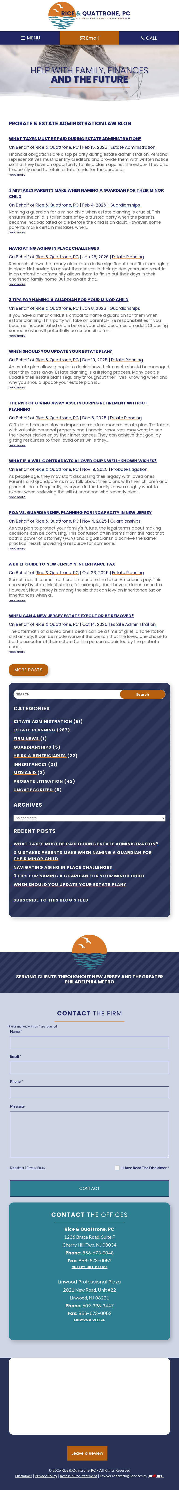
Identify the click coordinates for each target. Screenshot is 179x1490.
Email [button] (92, 38)
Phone (16, 1081)
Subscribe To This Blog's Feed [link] (51, 900)
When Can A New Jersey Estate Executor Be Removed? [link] (71, 616)
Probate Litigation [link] (129, 469)
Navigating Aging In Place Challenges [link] (54, 248)
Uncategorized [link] (34, 790)
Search (142, 694)
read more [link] (17, 174)
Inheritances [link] (31, 764)
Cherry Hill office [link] (89, 1267)
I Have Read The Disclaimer (145, 1167)
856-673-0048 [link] (98, 1252)
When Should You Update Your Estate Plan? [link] (60, 351)
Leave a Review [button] (87, 1453)
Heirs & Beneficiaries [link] (40, 756)
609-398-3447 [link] (98, 1305)
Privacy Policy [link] (36, 1168)
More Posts (28, 670)
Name (16, 1031)
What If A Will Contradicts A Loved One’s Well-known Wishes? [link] (83, 461)
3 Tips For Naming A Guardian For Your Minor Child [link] (68, 300)
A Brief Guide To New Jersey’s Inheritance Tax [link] (62, 564)
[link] (89, 15)
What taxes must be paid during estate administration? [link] (75, 139)
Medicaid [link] (25, 773)
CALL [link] (151, 38)
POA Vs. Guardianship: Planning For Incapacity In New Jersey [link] (80, 512)
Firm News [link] (27, 738)
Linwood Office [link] (89, 1320)
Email (15, 1056)
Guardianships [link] (125, 205)
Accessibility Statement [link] (78, 1476)
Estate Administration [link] (133, 147)
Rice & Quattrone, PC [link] (57, 147)
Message (17, 1106)
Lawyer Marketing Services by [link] (132, 1476)
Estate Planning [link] (128, 257)
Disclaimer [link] (17, 1168)
